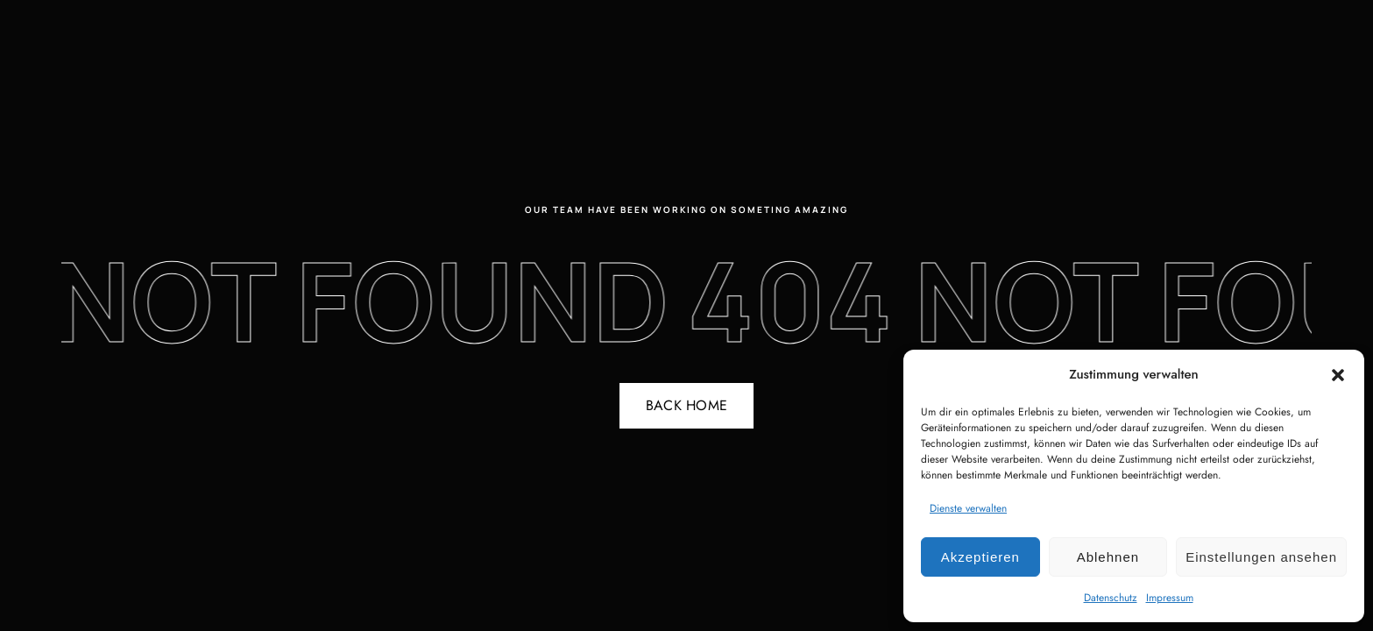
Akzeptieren (980, 556)
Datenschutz (1110, 598)
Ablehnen (1108, 556)
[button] (1338, 375)
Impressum (1169, 598)
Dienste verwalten (968, 508)
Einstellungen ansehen (1261, 556)
